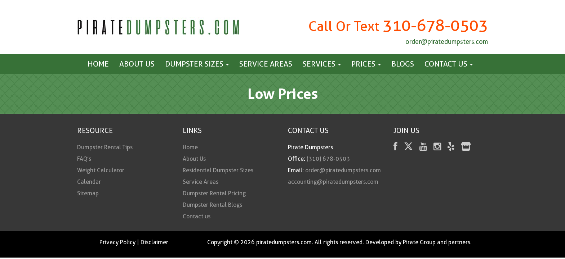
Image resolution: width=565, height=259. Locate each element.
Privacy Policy (117, 242)
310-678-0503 (435, 25)
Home (98, 63)
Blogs (402, 63)
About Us (137, 63)
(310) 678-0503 (328, 158)
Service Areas (265, 63)
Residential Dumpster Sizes (218, 170)
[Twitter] (408, 147)
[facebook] (395, 147)
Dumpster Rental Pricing (214, 193)
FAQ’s (84, 158)
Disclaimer (154, 242)
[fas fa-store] (466, 147)
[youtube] (423, 147)
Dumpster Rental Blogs (212, 204)
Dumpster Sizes (197, 63)
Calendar (89, 181)
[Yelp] (451, 147)
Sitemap (88, 193)
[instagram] (437, 147)
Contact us (448, 63)
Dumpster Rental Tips (105, 147)
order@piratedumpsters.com (446, 41)
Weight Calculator (100, 170)
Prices (366, 63)
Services (322, 63)
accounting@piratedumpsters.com (333, 181)
